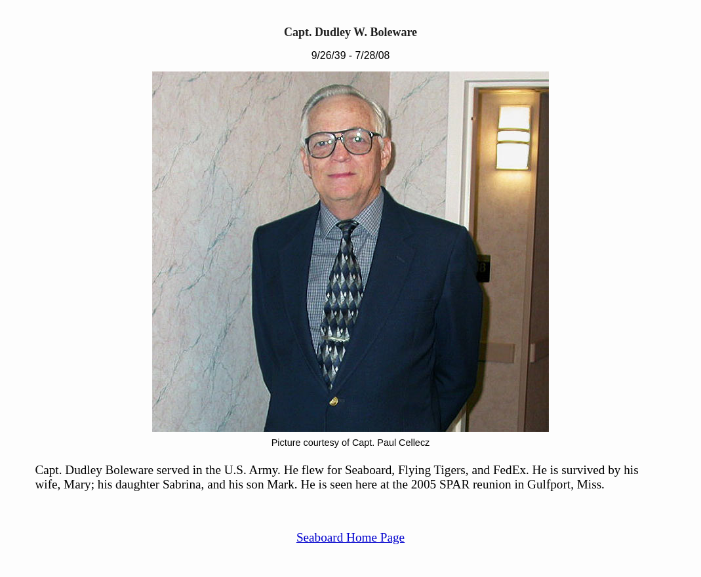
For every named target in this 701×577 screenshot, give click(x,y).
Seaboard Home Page (350, 537)
